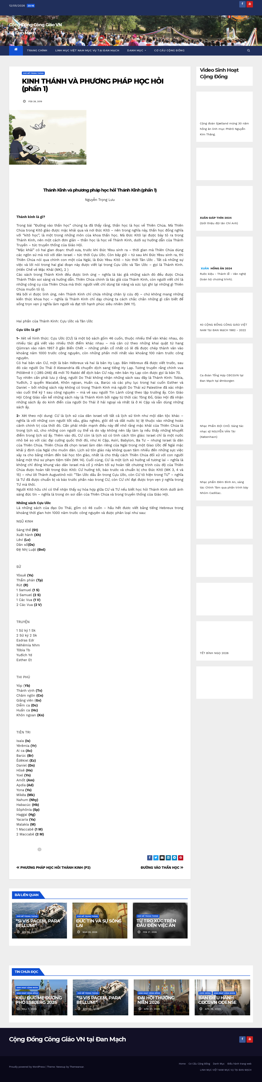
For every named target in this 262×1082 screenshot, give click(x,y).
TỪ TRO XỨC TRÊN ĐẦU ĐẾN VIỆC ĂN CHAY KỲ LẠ (156, 925)
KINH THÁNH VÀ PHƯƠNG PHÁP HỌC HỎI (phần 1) (92, 85)
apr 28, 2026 (91, 1009)
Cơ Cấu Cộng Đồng (169, 50)
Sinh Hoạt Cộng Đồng (27, 993)
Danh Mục (136, 50)
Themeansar (77, 1066)
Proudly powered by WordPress (27, 1066)
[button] (248, 50)
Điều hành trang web (239, 1063)
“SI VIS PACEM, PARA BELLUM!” (38, 923)
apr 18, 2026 (213, 1009)
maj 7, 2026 (29, 1009)
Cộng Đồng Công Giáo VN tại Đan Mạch (67, 1039)
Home (182, 1063)
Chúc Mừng (205, 993)
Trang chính (37, 50)
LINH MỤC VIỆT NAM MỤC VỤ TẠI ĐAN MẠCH (87, 50)
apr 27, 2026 (152, 1009)
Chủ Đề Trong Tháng (33, 73)
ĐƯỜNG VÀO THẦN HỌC (162, 867)
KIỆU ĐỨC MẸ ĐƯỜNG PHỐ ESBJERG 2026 (38, 1000)
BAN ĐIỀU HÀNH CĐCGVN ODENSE (217, 1000)
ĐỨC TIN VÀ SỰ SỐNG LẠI (99, 923)
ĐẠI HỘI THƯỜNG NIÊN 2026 (155, 1000)
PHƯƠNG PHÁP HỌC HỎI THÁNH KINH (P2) (53, 867)
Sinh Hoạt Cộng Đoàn (27, 988)
